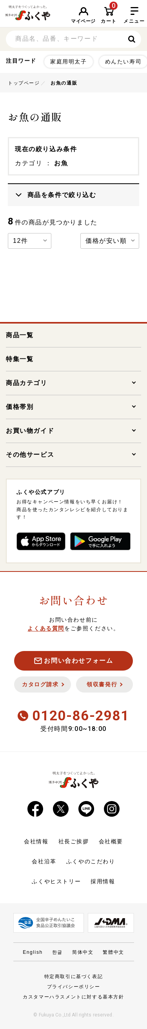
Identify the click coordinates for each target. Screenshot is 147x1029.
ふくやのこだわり (90, 861)
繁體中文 (113, 952)
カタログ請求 (43, 684)
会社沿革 (44, 861)
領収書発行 (104, 684)
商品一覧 (19, 335)
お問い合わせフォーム (73, 660)
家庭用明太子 (68, 61)
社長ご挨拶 (73, 841)
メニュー (134, 15)
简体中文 (82, 952)
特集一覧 (19, 359)
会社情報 (36, 841)
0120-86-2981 (73, 716)
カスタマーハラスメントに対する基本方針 (73, 997)
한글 (57, 952)
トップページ (24, 83)
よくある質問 (45, 628)
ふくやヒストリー (56, 881)
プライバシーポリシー (73, 986)
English (33, 952)
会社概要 (111, 841)
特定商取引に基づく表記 (73, 976)
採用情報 (103, 881)
